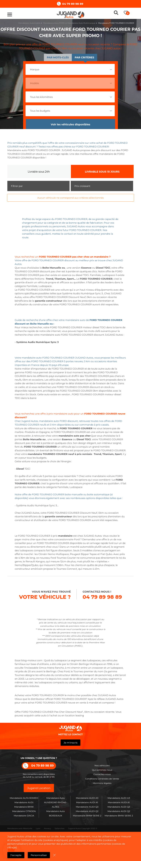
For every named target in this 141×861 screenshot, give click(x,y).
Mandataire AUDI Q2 (87, 811)
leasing (79, 715)
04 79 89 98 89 (72, 4)
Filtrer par (17, 185)
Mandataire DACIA (24, 815)
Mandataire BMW (24, 806)
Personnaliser (39, 855)
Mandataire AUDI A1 (87, 802)
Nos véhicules (102, 765)
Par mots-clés (58, 57)
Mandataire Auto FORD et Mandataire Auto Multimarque (69, 23)
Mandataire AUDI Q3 (87, 806)
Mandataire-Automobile (29, 23)
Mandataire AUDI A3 (87, 798)
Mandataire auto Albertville (19, 828)
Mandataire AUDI (24, 802)
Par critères (84, 57)
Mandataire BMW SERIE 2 (87, 815)
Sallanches (59, 828)
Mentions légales (102, 783)
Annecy (47, 828)
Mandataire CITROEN (24, 811)
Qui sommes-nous (102, 769)
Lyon (38, 828)
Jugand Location (38, 788)
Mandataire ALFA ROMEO (24, 798)
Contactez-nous (102, 774)
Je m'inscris (70, 742)
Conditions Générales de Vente (102, 778)
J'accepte (15, 855)
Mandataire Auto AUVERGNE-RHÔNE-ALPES (55, 802)
